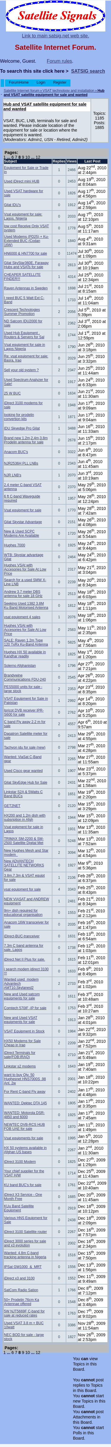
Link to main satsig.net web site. (55, 35)
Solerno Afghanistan (20, 666)
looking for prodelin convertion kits (19, 417)
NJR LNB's (12, 475)
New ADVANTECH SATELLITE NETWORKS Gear (24, 865)
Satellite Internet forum (21, 91)
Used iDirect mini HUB (21, 181)
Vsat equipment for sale (22, 510)
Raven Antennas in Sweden (26, 288)
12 (38, 157)
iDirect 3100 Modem (20, 1162)
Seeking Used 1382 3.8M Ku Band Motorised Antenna (26, 605)
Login (41, 82)
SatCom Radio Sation (21, 1290)
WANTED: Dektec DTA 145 (25, 1103)
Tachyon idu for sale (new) (25, 747)
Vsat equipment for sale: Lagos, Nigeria (23, 216)
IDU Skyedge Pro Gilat (22, 428)
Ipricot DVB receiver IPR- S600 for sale (24, 712)
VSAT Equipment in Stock (24, 1031)
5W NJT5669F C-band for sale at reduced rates (24, 1313)
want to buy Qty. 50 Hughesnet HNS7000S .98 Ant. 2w (25, 1079)
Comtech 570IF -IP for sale (25, 1008)
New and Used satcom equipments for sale (22, 996)
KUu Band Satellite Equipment (19, 1208)
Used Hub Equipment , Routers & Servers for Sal (24, 335)
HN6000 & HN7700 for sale (25, 253)
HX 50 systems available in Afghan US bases (25, 1150)
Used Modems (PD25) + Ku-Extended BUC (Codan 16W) (26, 241)
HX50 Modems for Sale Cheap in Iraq (22, 1043)
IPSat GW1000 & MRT (23, 1267)
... (8, 157)
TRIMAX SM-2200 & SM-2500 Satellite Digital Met (24, 841)
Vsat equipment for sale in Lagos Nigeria (24, 347)
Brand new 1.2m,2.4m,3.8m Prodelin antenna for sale (26, 440)
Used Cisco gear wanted (23, 771)
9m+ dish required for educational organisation (23, 913)
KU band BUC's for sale (22, 1185)
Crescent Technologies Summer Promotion (22, 312)
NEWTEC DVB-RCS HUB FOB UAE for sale (24, 1127)
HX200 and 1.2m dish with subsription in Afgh (25, 817)
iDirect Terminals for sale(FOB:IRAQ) (20, 1055)
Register (59, 82)
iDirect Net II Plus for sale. (24, 959)
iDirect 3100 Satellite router (25, 1232)
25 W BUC (12, 393)
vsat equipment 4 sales (22, 617)
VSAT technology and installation (68, 91)
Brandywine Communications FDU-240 (25, 677)
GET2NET (12, 806)
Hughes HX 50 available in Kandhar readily (25, 654)
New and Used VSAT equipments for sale (21, 1020)
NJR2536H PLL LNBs (21, 463)
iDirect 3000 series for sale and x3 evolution (25, 1243)
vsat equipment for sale (22, 889)
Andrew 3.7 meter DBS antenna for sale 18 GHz (23, 594)
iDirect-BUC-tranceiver (22, 936)
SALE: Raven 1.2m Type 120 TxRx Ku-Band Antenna (26, 642)
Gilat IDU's (12, 205)
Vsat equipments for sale (23, 1138)
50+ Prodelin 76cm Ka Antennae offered (21, 1302)
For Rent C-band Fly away (25, 1092)
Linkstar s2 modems (20, 1066)
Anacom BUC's (16, 452)
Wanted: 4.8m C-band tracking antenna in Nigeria (25, 1255)
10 (27, 157)
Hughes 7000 (14, 545)
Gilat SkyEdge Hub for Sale (25, 782)
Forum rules (59, 61)
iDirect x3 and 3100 (19, 1278)
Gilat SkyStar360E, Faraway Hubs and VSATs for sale (26, 265)
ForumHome (19, 82)
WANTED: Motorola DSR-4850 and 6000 (24, 1115)
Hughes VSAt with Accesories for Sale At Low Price (25, 569)
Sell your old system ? (21, 370)
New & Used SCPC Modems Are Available (21, 533)
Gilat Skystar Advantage (23, 522)
